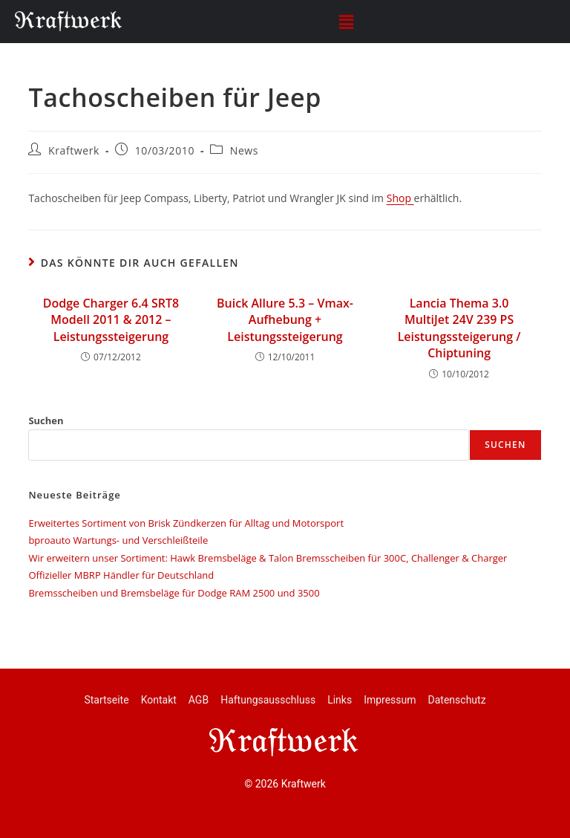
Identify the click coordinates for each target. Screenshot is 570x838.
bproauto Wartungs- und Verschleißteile (118, 540)
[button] (345, 21)
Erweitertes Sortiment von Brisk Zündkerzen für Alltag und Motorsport (186, 523)
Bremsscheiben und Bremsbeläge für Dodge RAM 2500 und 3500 (173, 593)
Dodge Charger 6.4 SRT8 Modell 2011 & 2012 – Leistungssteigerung (111, 320)
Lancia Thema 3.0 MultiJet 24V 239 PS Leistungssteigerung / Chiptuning (459, 328)
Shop (400, 198)
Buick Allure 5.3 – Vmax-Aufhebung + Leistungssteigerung (285, 320)
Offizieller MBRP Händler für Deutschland (121, 575)
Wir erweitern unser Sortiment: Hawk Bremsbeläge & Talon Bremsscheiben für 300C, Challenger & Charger (267, 558)
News (244, 150)
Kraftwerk (73, 150)
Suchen (45, 420)
